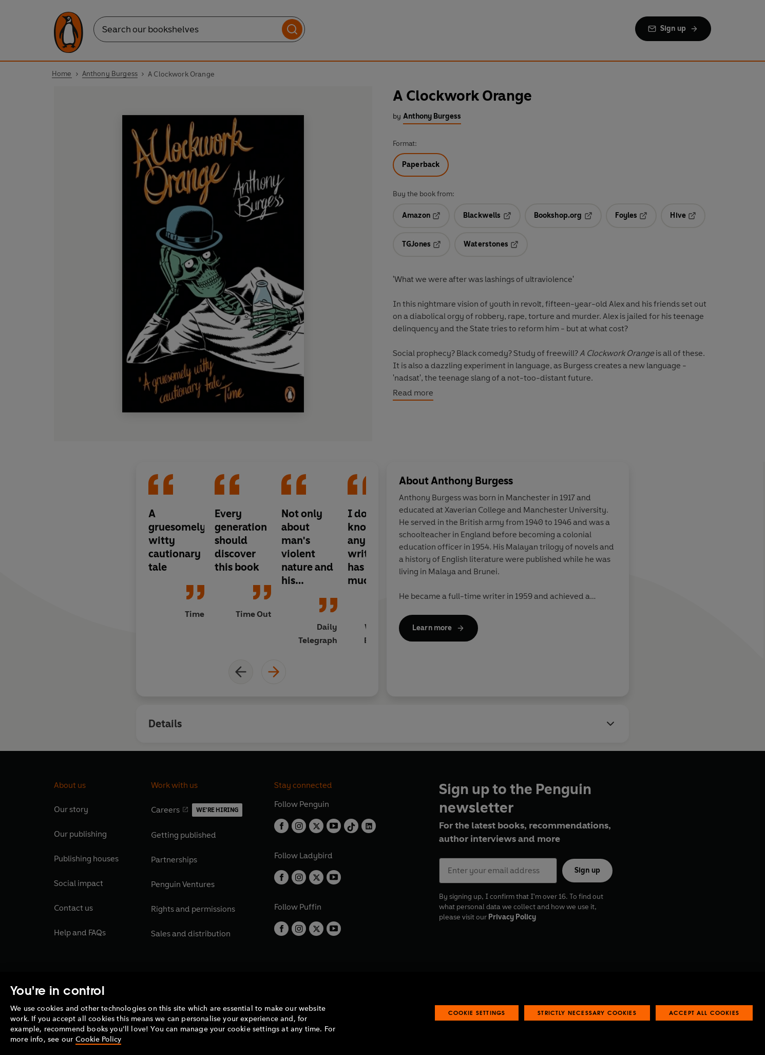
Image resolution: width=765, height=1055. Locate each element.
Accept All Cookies (704, 1012)
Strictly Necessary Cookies (587, 1012)
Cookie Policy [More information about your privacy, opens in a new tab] (98, 1039)
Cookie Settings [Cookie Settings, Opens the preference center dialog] (477, 1012)
